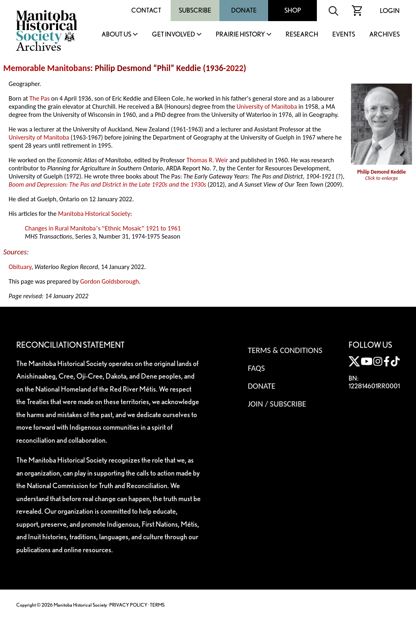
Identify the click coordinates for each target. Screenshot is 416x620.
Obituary (20, 267)
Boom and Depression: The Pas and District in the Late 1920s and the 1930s (107, 184)
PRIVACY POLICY (128, 605)
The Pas (40, 98)
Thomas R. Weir (207, 160)
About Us (116, 34)
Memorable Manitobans (47, 68)
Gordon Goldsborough (109, 281)
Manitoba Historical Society (94, 213)
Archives (384, 34)
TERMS (157, 605)
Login (390, 11)
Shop (292, 10)
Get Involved (173, 34)
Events (343, 34)
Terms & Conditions (285, 350)
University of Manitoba (266, 106)
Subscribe (195, 10)
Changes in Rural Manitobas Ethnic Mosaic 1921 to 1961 (103, 228)
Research (302, 34)
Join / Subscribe (277, 404)
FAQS (256, 368)
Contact (146, 10)
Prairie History (240, 34)
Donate (244, 10)
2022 (234, 68)
